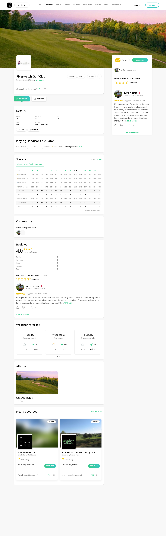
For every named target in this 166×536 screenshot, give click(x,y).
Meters (99, 159)
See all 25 (96, 411)
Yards (93, 159)
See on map (40, 80)
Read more (68, 303)
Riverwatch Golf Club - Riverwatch (30, 164)
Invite (81, 76)
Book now (50, 466)
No (45, 89)
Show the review (22, 314)
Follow (72, 76)
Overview (23, 99)
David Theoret (32, 286)
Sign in (137, 5)
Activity (40, 99)
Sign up (152, 5)
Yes (40, 89)
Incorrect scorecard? (92, 211)
